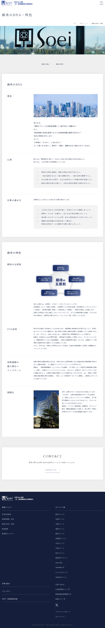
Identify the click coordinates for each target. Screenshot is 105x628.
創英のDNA (45, 64)
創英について (84, 23)
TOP (74, 23)
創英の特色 (59, 64)
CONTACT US (51, 470)
